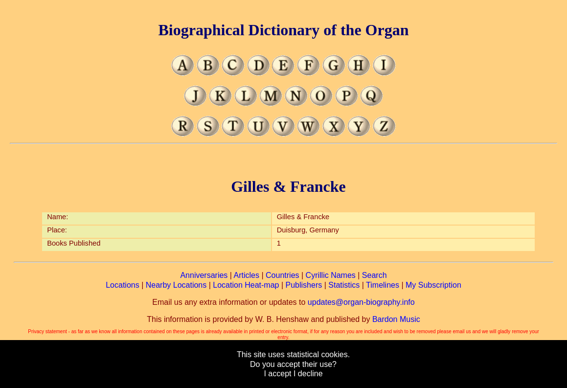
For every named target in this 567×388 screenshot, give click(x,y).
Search (374, 275)
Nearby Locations (176, 285)
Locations (122, 285)
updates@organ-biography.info (361, 302)
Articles (246, 275)
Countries (282, 275)
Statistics (344, 285)
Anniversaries (203, 275)
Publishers (304, 285)
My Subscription (433, 285)
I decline (308, 373)
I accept (277, 373)
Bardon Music (396, 319)
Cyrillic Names (331, 275)
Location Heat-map (246, 285)
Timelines (382, 285)
